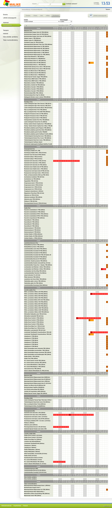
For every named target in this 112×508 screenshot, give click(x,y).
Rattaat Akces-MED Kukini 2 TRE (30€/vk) (35, 78)
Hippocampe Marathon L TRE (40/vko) (34, 56)
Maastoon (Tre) (28, 30)
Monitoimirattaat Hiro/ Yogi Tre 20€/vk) (34, 95)
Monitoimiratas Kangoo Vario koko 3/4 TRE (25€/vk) (37, 36)
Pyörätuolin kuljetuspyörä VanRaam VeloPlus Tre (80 (38, 144)
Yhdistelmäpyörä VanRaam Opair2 (33, 142)
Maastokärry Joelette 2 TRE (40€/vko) (34, 82)
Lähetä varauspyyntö (9, 18)
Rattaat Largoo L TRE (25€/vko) (32, 38)
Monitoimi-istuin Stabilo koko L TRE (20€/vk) (36, 168)
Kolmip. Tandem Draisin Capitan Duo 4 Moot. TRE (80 (38, 125)
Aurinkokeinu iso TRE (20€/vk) (32, 179)
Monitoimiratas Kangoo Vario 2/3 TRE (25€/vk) (36, 34)
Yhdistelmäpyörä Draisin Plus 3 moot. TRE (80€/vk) (37, 138)
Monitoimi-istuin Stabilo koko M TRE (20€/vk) (36, 166)
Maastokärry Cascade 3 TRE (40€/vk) (33, 91)
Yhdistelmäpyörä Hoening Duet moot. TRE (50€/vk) (37, 136)
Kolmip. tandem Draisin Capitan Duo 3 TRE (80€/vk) (37, 123)
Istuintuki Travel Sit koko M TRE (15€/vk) (34, 154)
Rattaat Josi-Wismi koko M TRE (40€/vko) (35, 72)
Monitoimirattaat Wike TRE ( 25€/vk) (33, 93)
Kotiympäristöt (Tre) (29, 149)
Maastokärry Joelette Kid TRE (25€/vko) (34, 84)
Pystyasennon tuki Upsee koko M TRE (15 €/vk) (36, 170)
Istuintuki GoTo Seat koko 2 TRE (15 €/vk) (35, 160)
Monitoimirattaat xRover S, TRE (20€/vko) (35, 60)
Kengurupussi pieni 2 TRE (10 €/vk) (33, 185)
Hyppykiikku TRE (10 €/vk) (31, 181)
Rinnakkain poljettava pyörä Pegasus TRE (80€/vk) (37, 127)
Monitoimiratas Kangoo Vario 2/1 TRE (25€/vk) (36, 32)
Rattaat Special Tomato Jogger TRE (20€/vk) (35, 76)
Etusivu (5, 14)
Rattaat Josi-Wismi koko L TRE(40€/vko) (34, 74)
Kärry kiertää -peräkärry (10, 37)
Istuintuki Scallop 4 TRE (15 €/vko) (33, 158)
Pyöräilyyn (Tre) (28, 101)
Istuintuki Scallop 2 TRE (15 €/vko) (33, 156)
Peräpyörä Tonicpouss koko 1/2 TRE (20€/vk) (36, 113)
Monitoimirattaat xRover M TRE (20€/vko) (35, 62)
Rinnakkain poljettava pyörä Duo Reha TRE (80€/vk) (37, 129)
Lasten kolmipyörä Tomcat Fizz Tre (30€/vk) (35, 121)
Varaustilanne (7, 25)
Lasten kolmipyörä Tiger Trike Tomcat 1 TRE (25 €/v (37, 103)
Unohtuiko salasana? (71, 3)
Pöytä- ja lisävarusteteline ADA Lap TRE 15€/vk (36, 175)
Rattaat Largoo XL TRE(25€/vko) (32, 40)
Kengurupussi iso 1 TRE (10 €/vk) (33, 187)
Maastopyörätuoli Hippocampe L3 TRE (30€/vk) (36, 50)
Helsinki (5, 33)
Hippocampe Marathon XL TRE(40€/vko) (34, 58)
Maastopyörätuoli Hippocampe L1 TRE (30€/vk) (36, 52)
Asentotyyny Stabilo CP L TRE (32, 150)
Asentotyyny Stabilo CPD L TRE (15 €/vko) (35, 152)
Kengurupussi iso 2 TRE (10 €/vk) (33, 189)
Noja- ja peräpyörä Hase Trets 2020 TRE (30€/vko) (37, 111)
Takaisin (108, 9)
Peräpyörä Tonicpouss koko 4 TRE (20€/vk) (35, 117)
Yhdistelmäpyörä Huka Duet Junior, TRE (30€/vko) (37, 140)
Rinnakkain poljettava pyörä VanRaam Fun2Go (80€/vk (38, 134)
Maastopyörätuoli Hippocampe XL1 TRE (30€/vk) (37, 54)
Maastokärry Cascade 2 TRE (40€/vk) (33, 89)
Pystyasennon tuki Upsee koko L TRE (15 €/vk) (36, 172)
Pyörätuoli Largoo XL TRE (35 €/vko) (33, 42)
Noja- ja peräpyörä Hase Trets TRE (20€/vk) (35, 109)
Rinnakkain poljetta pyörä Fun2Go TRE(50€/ (35, 132)
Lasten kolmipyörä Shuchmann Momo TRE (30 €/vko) (38, 107)
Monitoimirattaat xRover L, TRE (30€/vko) (35, 64)
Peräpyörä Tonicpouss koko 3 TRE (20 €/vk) (35, 115)
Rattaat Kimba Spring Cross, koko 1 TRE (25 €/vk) (37, 66)
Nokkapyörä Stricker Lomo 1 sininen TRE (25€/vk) (37, 97)
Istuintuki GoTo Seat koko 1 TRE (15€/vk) (35, 162)
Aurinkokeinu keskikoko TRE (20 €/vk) (34, 177)
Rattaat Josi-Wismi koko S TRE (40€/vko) (35, 70)
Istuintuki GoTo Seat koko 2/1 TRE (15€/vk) (35, 164)
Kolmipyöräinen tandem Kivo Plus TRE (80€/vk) (36, 119)
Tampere (6, 30)
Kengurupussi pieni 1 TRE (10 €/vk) (33, 183)
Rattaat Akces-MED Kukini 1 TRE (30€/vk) (35, 80)
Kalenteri (6, 22)
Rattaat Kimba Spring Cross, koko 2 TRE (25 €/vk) (37, 68)
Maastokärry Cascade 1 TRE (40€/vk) (33, 86)
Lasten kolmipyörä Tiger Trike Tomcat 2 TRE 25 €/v (37, 105)
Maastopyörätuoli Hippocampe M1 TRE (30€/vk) (36, 48)
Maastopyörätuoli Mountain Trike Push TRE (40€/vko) (38, 44)
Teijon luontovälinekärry (10, 40)
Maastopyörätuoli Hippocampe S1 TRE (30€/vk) (36, 46)
